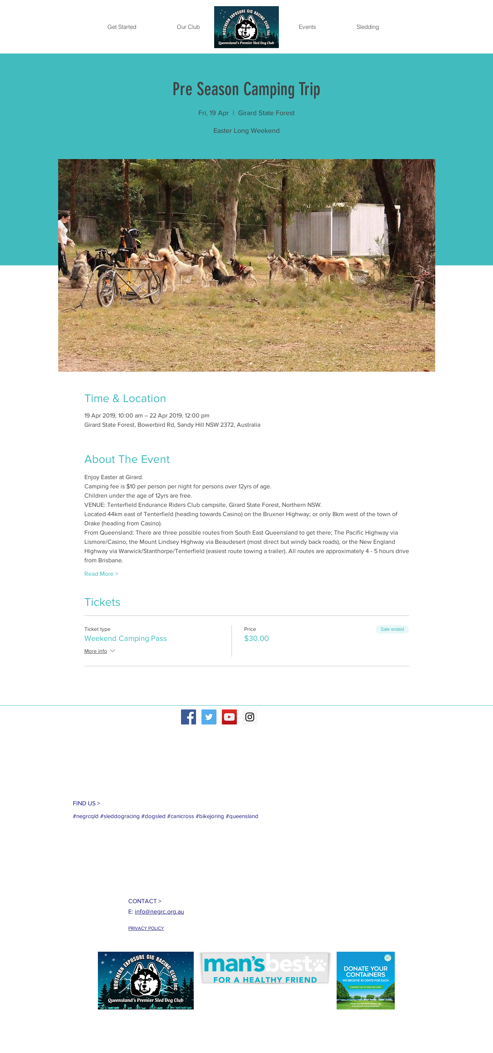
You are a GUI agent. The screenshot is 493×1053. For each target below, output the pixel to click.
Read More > (101, 573)
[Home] (246, 27)
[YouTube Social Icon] (229, 716)
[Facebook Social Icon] (188, 716)
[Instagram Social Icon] (249, 716)
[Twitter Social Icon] (208, 716)
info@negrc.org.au (159, 911)
